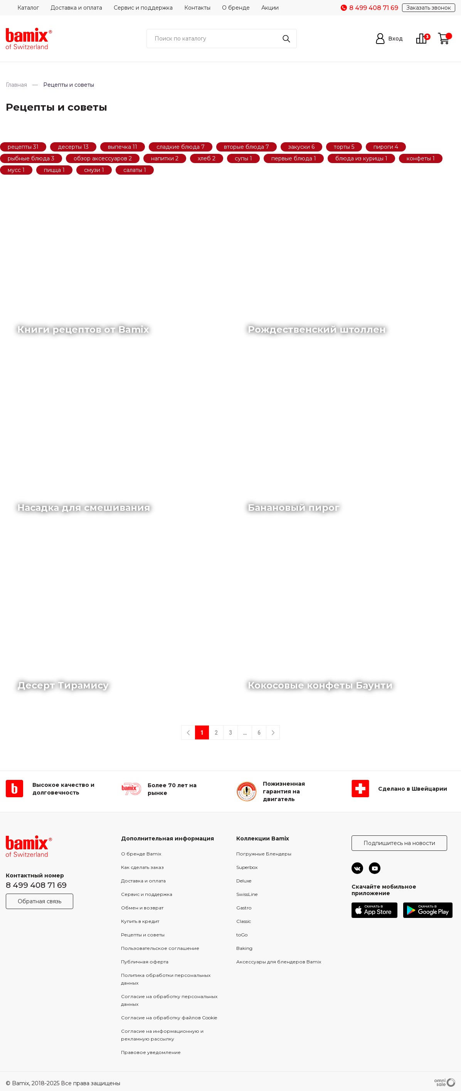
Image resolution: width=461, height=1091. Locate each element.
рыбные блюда (29, 158)
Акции (270, 7)
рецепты (20, 146)
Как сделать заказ (142, 867)
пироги (384, 146)
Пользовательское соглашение (160, 948)
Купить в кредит (140, 921)
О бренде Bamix (141, 854)
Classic (243, 921)
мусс (15, 170)
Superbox (246, 867)
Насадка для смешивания (83, 507)
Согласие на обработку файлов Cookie (169, 1017)
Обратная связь (39, 901)
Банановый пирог (294, 507)
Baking (244, 948)
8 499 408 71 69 (36, 885)
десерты (70, 146)
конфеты (419, 158)
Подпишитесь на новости (399, 843)
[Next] (273, 732)
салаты (133, 170)
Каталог (28, 7)
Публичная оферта (144, 962)
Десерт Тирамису (63, 685)
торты (343, 146)
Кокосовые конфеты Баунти (320, 685)
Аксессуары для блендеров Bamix (278, 962)
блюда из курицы (360, 158)
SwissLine (246, 894)
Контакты (197, 7)
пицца (53, 170)
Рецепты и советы (143, 935)
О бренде (236, 7)
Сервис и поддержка (143, 7)
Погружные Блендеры (263, 854)
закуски (299, 146)
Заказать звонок (428, 7)
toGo (241, 935)
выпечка (120, 146)
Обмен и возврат (142, 908)
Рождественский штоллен (317, 329)
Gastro (243, 908)
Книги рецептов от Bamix (83, 329)
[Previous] (188, 732)
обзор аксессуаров (101, 158)
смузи (93, 170)
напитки (163, 158)
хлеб (205, 158)
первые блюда (292, 158)
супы (242, 158)
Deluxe (243, 881)
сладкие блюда (178, 146)
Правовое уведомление (151, 1052)
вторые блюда (245, 146)
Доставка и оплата (76, 7)
